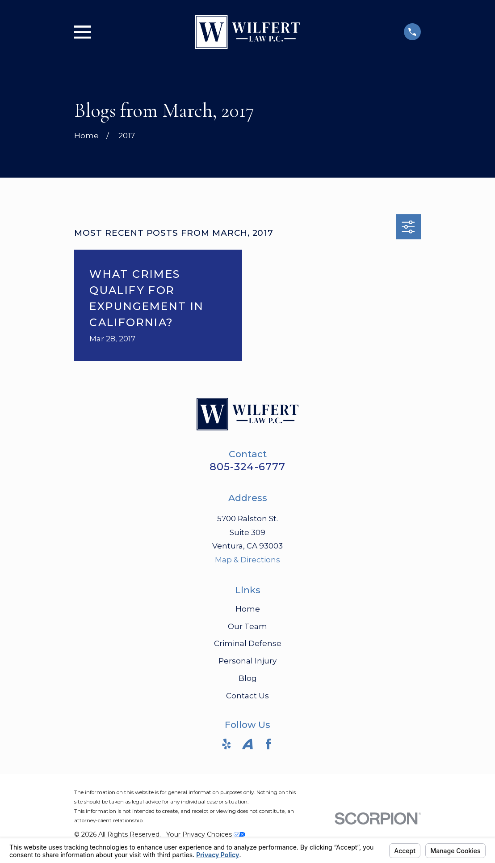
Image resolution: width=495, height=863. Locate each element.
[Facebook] (268, 744)
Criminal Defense (247, 643)
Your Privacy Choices (205, 834)
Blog (248, 678)
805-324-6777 (248, 466)
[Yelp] (226, 744)
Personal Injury (247, 660)
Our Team (247, 626)
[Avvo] (247, 744)
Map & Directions (247, 559)
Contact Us (247, 695)
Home (247, 608)
